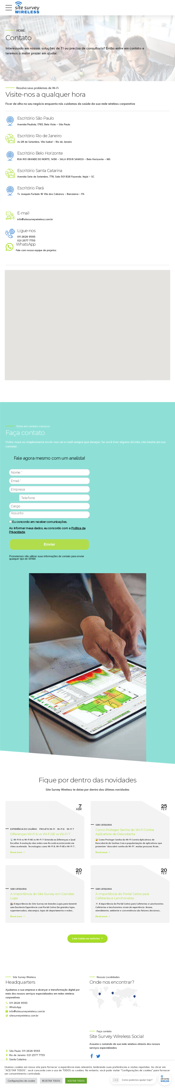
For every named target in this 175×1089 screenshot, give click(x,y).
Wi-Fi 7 (70, 828)
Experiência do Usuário (23, 828)
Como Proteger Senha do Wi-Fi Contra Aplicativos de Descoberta (124, 832)
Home (20, 30)
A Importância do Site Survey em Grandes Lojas (42, 896)
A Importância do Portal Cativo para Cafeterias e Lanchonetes (122, 896)
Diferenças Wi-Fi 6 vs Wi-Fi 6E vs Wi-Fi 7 (40, 834)
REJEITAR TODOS (51, 1080)
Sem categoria (103, 824)
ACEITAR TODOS (76, 1080)
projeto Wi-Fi (47, 828)
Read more (16, 852)
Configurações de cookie (21, 1080)
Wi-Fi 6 (61, 828)
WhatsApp (25, 244)
